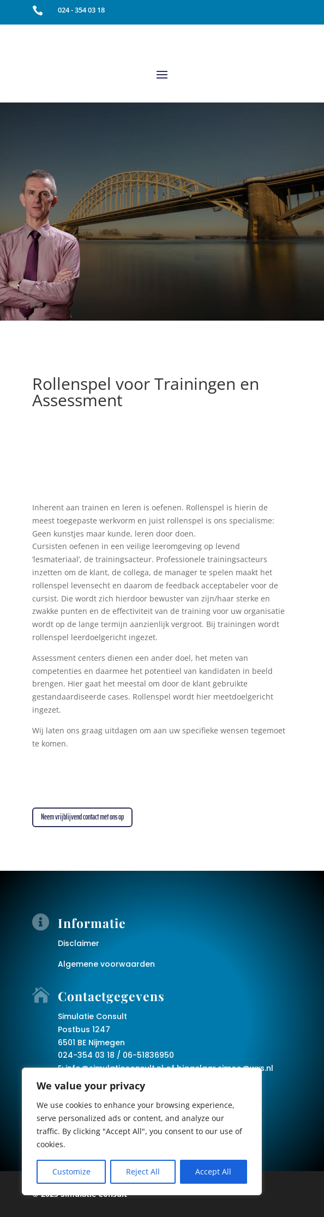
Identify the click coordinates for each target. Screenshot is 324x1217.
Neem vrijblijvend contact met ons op (82, 817)
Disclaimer (78, 943)
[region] (142, 1131)
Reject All (143, 1171)
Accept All (213, 1171)
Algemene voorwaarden (106, 964)
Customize (71, 1171)
